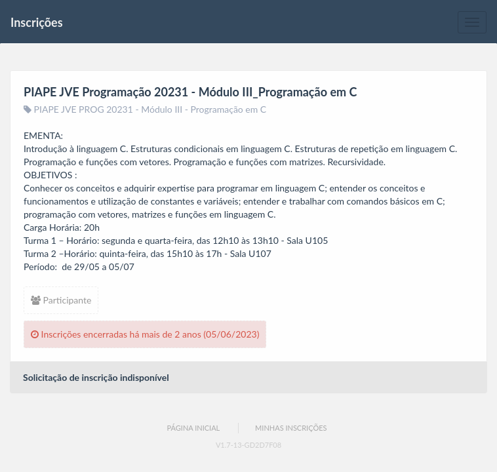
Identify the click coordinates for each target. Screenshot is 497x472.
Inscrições (36, 22)
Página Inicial (193, 427)
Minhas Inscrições (291, 427)
